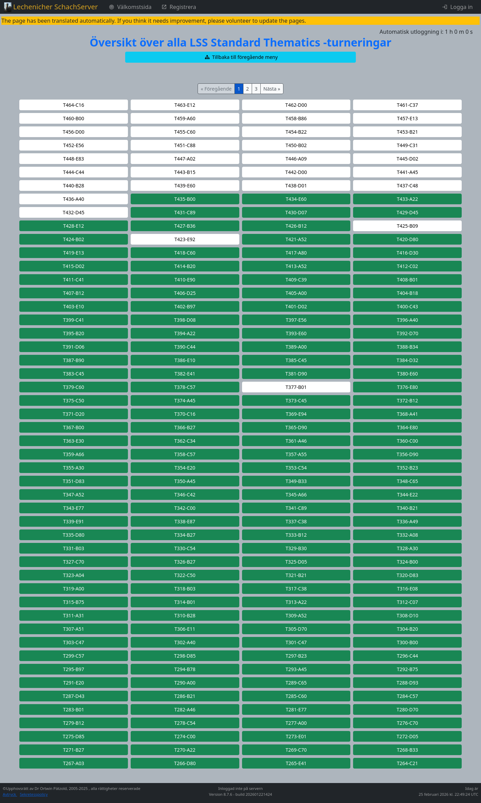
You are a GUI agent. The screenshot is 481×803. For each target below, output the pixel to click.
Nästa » (271, 88)
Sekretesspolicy (34, 794)
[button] (240, 57)
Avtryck (10, 794)
